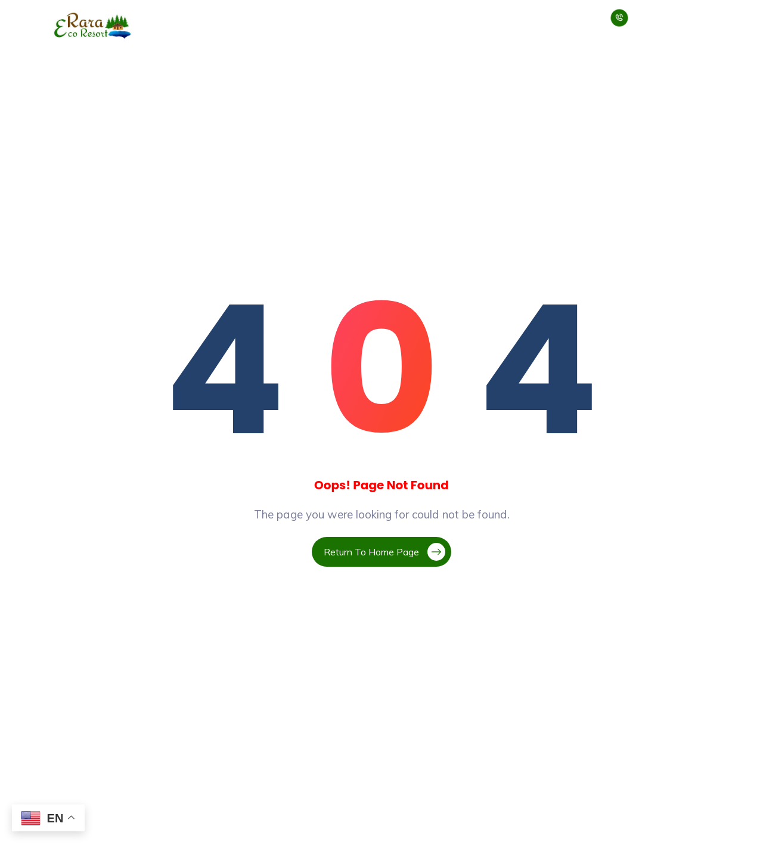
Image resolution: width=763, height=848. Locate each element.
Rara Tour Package (370, 17)
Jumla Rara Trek (468, 17)
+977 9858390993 (638, 25)
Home (168, 17)
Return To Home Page (384, 552)
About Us (217, 17)
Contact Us (580, 25)
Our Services (281, 17)
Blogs (533, 17)
